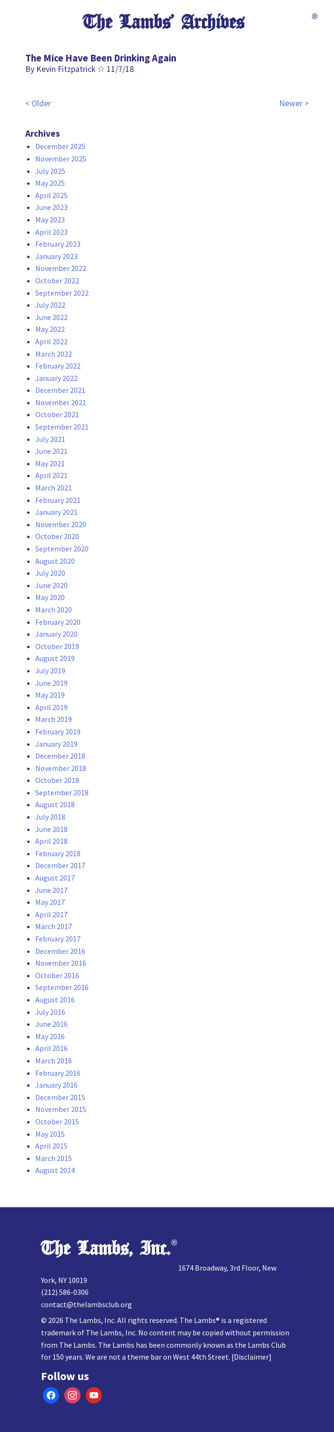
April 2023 (51, 232)
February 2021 (58, 500)
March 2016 (53, 1060)
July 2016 (50, 1012)
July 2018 (50, 816)
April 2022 (51, 341)
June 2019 (51, 683)
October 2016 (57, 975)
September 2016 (62, 987)
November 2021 (60, 402)
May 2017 (50, 902)
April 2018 (51, 841)
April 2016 (51, 1048)
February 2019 (58, 731)
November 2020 (60, 524)
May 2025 (50, 183)
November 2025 (60, 158)
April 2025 (51, 195)
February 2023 (58, 244)
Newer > (294, 103)
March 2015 (53, 1158)
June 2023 (51, 207)
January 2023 (56, 256)
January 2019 (56, 744)
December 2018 (60, 756)
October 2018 (57, 780)
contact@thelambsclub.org (86, 1304)
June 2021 (51, 451)
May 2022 (50, 329)
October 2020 (57, 536)
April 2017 (51, 914)
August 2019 (55, 658)
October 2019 (57, 646)
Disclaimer (251, 1357)
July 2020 (50, 573)
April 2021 (51, 475)
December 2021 (60, 390)
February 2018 (58, 853)
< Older (38, 103)
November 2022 (60, 268)
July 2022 (50, 305)
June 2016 (51, 1024)
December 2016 (60, 951)
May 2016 (50, 1036)
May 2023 (50, 219)
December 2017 (60, 865)
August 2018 (55, 804)
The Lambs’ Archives (163, 22)
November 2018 (60, 768)
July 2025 (50, 171)
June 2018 (51, 829)
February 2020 (58, 622)
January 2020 (56, 634)
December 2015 (60, 1097)
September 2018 (62, 792)
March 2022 (53, 354)
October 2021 (57, 414)
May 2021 (50, 463)
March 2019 (53, 719)
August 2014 (55, 1170)
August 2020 (55, 561)
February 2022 (58, 366)
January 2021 (56, 512)
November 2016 (60, 963)
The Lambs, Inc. (106, 1248)
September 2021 (62, 426)
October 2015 (57, 1121)
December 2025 (60, 146)
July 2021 (50, 439)
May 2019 (50, 695)
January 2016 (56, 1085)
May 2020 (50, 597)
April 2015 (51, 1146)
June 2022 (51, 317)
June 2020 (51, 585)
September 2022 (62, 293)
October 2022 (57, 280)
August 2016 (55, 999)
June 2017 (51, 890)
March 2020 (53, 609)
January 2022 (56, 378)
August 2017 (55, 877)
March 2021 (53, 487)
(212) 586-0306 (65, 1292)
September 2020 (62, 548)
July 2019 (50, 670)
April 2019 (51, 707)
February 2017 (58, 938)
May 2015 (50, 1134)
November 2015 (60, 1109)
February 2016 (58, 1073)
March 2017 (53, 926)
